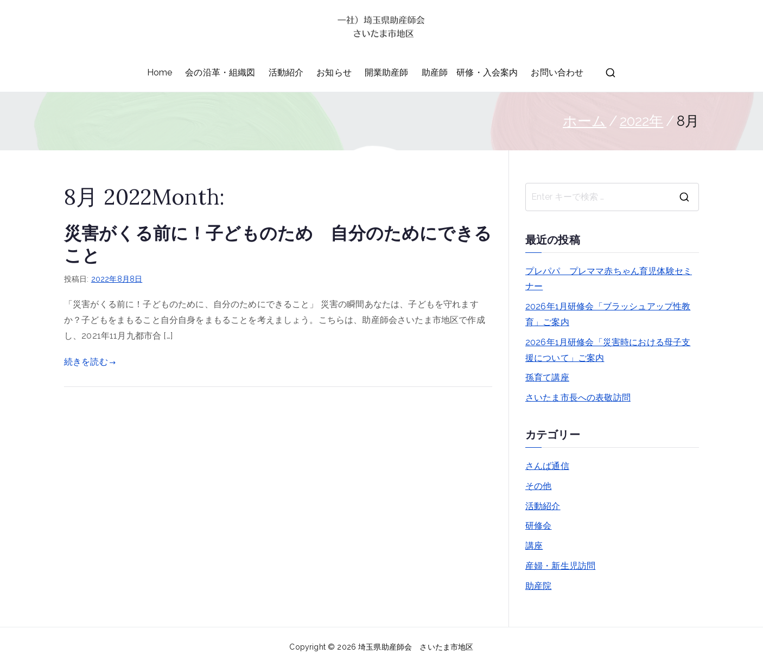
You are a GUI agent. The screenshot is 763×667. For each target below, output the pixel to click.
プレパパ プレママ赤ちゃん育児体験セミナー (608, 279)
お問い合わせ (557, 72)
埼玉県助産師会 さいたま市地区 (415, 647)
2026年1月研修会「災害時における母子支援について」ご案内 (607, 350)
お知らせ (334, 72)
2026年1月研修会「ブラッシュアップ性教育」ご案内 (607, 314)
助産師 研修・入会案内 (470, 72)
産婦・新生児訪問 (560, 566)
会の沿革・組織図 (220, 72)
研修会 (538, 525)
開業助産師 (387, 72)
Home (160, 72)
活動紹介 (286, 72)
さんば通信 (547, 466)
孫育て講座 (547, 377)
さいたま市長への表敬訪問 (578, 397)
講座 (534, 546)
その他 (538, 486)
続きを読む (90, 362)
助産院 (538, 586)
